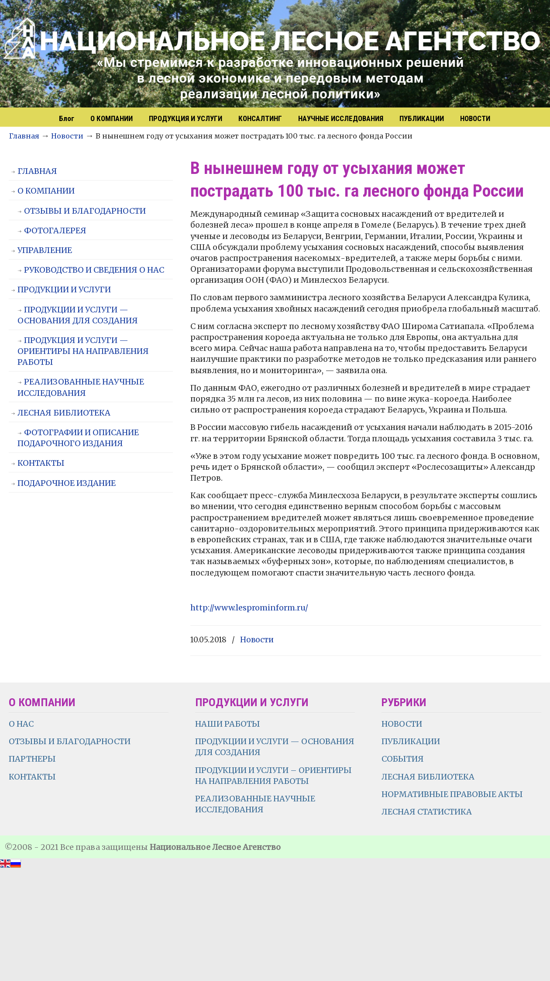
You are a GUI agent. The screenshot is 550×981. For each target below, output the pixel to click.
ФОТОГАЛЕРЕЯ (55, 230)
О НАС (21, 724)
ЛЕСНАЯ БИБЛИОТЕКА (63, 413)
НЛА (279, 54)
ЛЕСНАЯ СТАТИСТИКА (427, 812)
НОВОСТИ (402, 724)
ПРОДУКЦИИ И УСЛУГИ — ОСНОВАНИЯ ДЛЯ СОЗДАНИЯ (77, 315)
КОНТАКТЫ (41, 463)
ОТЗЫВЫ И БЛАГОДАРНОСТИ (85, 211)
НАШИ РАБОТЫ (227, 724)
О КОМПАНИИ (46, 191)
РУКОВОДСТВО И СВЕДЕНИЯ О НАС (94, 270)
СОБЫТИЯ (403, 759)
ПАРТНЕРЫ (32, 759)
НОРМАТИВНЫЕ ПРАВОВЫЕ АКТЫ (453, 794)
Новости (67, 136)
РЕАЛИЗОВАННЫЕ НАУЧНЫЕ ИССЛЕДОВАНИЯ (80, 387)
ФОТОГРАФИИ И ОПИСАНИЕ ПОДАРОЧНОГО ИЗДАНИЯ (78, 437)
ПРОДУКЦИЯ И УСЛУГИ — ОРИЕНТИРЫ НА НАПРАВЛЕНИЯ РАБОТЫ (83, 351)
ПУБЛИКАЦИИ (411, 741)
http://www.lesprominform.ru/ (249, 608)
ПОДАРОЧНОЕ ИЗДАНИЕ (66, 483)
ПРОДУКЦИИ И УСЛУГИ (64, 289)
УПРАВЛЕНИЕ (44, 250)
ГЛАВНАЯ (37, 171)
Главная (24, 136)
